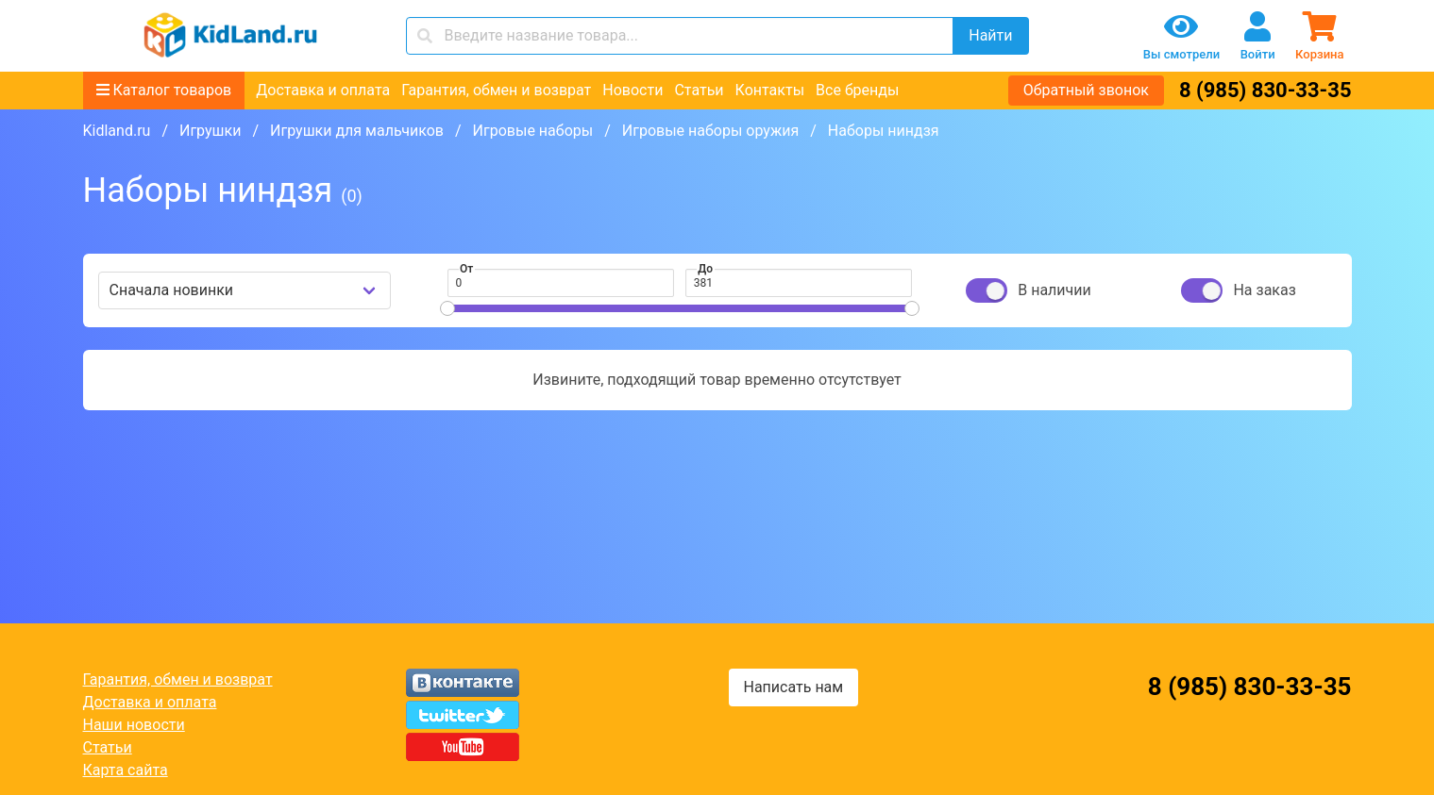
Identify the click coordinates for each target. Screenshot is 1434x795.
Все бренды (857, 90)
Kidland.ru (117, 131)
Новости (632, 90)
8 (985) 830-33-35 (1265, 90)
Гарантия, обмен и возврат (496, 90)
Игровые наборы (533, 131)
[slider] (447, 308)
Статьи (698, 90)
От (466, 268)
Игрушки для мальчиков (357, 131)
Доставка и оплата (323, 90)
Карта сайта (125, 770)
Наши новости (134, 725)
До (705, 268)
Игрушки (210, 131)
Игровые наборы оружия (710, 131)
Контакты (769, 90)
